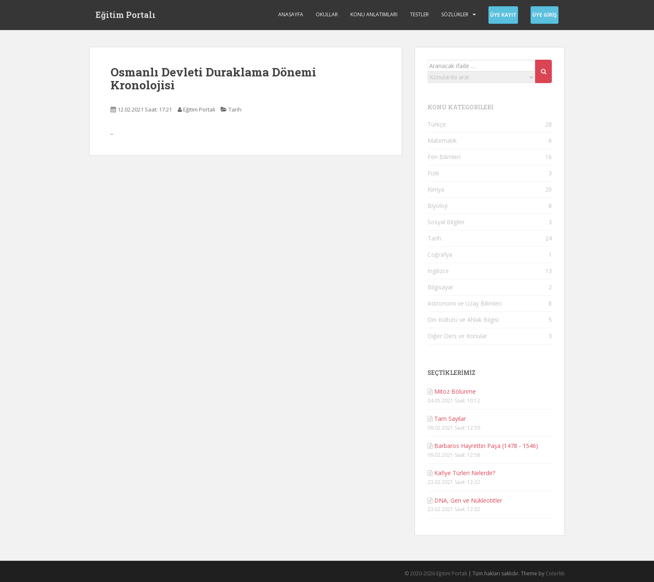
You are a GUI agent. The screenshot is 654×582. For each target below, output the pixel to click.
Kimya (436, 189)
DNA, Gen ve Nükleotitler (468, 500)
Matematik (442, 140)
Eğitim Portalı (126, 14)
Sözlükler (454, 14)
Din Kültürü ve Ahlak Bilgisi (463, 320)
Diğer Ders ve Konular (457, 336)
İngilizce (438, 271)
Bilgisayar (440, 287)
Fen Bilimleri (444, 157)
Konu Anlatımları (373, 14)
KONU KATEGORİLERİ (460, 107)
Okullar (327, 14)
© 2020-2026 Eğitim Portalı (436, 573)
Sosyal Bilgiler (446, 222)
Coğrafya (440, 254)
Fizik (433, 173)
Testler (419, 14)
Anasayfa (290, 14)
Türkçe (437, 124)
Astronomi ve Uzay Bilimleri (465, 303)
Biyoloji (438, 206)
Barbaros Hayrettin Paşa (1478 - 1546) (486, 446)
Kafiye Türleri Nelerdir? (464, 473)
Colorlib (555, 573)
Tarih (235, 109)
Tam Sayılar (450, 419)
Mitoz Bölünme (455, 391)
